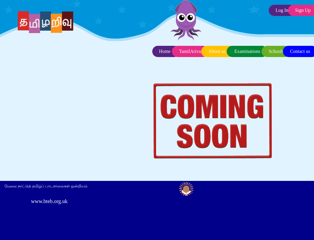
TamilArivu (190, 51)
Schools (276, 51)
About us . (218, 51)
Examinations (247, 51)
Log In (282, 10)
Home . (166, 51)
